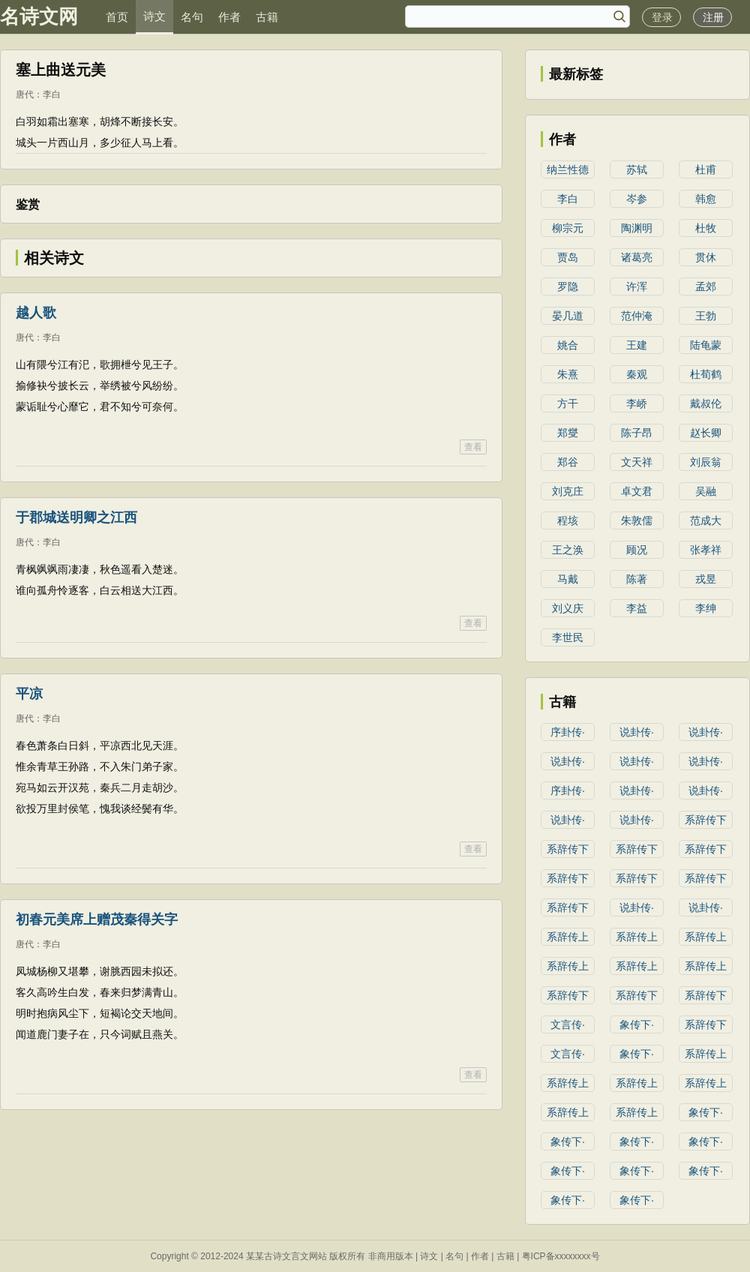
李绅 (705, 608)
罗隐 (567, 286)
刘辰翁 (706, 462)
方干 (567, 404)
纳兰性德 (568, 170)
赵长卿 (706, 433)
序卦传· (567, 732)
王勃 (705, 316)
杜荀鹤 (706, 374)
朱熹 (567, 374)
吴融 (705, 491)
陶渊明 (636, 228)
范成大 (706, 520)
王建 (636, 345)
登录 (662, 17)
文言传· (567, 1024)
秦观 (636, 374)
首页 (117, 16)
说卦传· (637, 732)
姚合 (567, 345)
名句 (192, 16)
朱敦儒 (636, 520)
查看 (473, 447)
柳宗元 (568, 228)
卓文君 (636, 491)
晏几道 (568, 316)
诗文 (154, 16)
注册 (713, 17)
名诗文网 (39, 16)
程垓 (567, 520)
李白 (52, 94)
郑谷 (567, 462)
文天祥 (636, 462)
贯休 (705, 257)
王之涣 (568, 550)
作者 (229, 16)
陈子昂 (636, 433)
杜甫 (705, 170)
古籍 (267, 16)
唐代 (25, 94)
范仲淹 (636, 316)
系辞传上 (568, 937)
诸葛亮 (636, 257)
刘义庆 (568, 608)
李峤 (636, 404)
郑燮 (567, 433)
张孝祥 (706, 550)
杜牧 (705, 228)
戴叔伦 (706, 404)
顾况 (636, 550)
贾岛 (567, 257)
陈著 (636, 579)
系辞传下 (706, 820)
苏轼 (636, 170)
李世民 (568, 638)
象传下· (637, 1024)
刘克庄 (568, 491)
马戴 (567, 579)
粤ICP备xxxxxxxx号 (561, 1256)
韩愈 (705, 199)
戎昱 (705, 579)
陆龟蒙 (706, 345)
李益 (636, 608)
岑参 (636, 199)
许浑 (636, 286)
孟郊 (705, 286)
